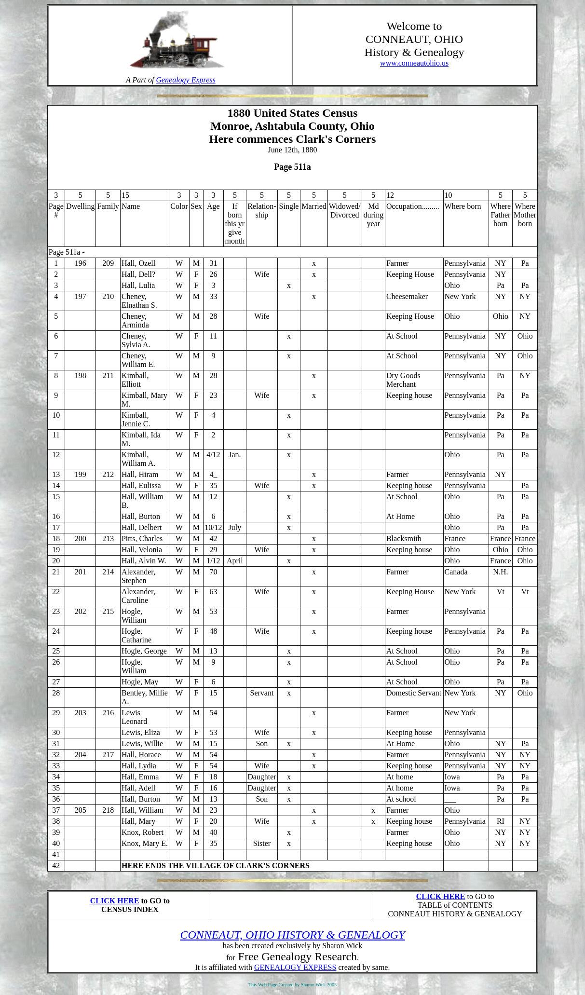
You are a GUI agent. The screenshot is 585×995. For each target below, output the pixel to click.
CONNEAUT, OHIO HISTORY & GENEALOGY (292, 934)
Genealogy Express (185, 80)
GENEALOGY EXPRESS (295, 967)
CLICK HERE (114, 901)
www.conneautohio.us (414, 63)
